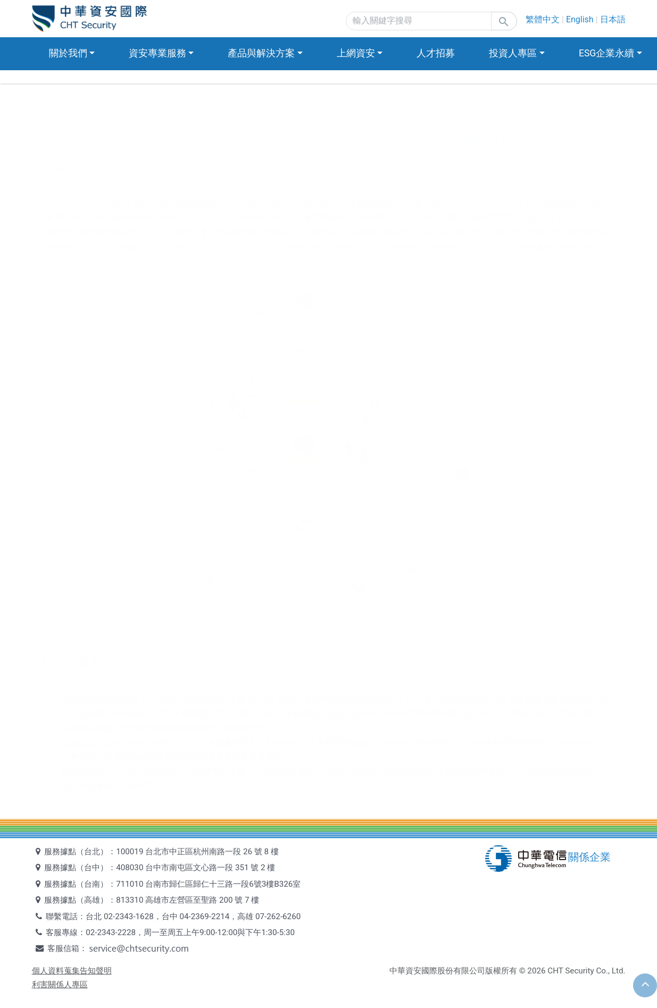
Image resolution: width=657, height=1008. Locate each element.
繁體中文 (543, 19)
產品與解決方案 (261, 53)
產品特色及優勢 (476, 140)
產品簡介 (180, 140)
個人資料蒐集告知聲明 (72, 971)
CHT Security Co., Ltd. (586, 971)
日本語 (613, 19)
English (580, 19)
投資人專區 (513, 53)
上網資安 (356, 53)
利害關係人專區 (60, 984)
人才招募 (436, 53)
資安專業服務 (157, 53)
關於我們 (68, 53)
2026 (536, 971)
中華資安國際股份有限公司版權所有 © (457, 971)
